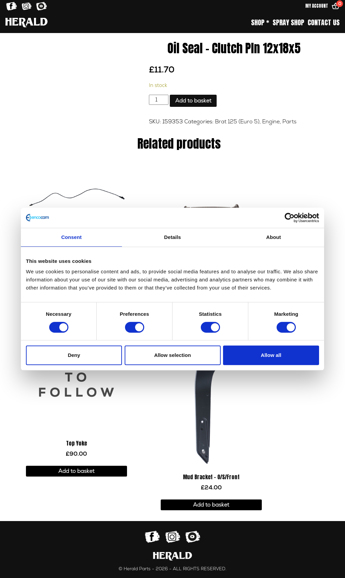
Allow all (271, 355)
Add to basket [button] (76, 471)
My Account (316, 6)
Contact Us (324, 23)
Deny (74, 355)
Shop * (260, 23)
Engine (271, 121)
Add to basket (193, 100)
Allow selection (172, 355)
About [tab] (273, 237)
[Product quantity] (158, 100)
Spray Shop (288, 23)
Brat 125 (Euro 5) (237, 121)
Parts (289, 121)
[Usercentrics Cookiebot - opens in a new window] (289, 218)
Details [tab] (172, 237)
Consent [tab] (71, 237)
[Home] (26, 22)
